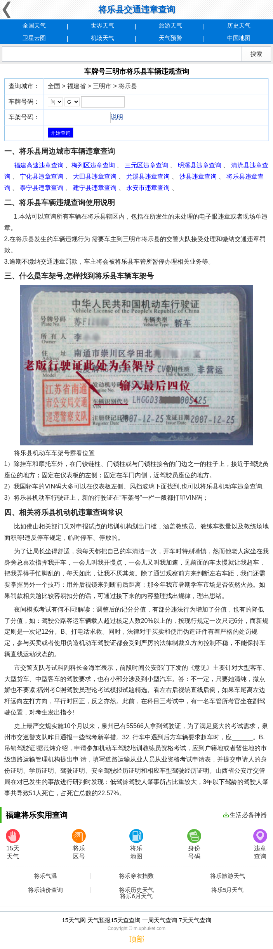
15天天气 (13, 844)
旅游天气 (170, 25)
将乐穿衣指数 (136, 876)
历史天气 (238, 25)
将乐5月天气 (227, 890)
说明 (117, 117)
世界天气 (102, 25)
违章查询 (260, 844)
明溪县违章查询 (199, 165)
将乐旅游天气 (227, 876)
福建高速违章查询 (39, 165)
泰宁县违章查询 (41, 187)
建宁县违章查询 (95, 187)
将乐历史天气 (136, 890)
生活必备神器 (245, 815)
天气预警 (170, 38)
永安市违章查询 (148, 187)
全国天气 (34, 25)
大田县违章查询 (95, 176)
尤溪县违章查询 (148, 176)
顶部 (136, 939)
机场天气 (102, 38)
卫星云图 (34, 38)
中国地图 (238, 38)
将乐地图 (136, 844)
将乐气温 (45, 876)
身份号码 (194, 844)
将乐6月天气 (136, 896)
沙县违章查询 (198, 176)
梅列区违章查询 (93, 165)
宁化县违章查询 (41, 176)
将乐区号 (79, 844)
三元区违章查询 (146, 165)
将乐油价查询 (45, 890)
